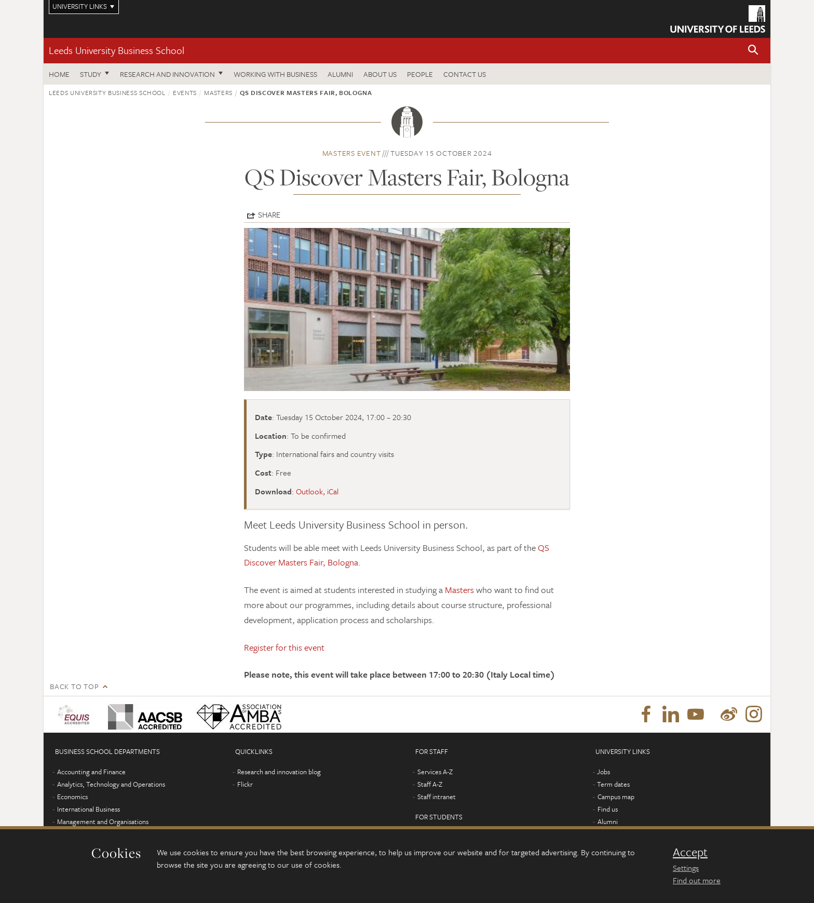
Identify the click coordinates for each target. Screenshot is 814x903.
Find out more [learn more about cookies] (697, 880)
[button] (753, 50)
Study (90, 74)
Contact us (464, 74)
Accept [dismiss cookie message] (690, 852)
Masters (218, 92)
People (420, 74)
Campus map (616, 796)
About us (380, 74)
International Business (88, 809)
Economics (72, 796)
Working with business (275, 74)
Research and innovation (167, 74)
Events (185, 92)
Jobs (603, 771)
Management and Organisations (102, 821)
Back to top (74, 686)
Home (59, 74)
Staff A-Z (429, 784)
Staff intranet (436, 796)
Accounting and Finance (91, 771)
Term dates (613, 784)
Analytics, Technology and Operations (111, 784)
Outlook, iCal (317, 491)
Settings (686, 867)
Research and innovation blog (279, 771)
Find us (608, 809)
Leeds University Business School (116, 50)
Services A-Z (435, 771)
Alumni (340, 74)
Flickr (245, 784)
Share (269, 214)
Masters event (351, 152)
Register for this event (284, 647)
